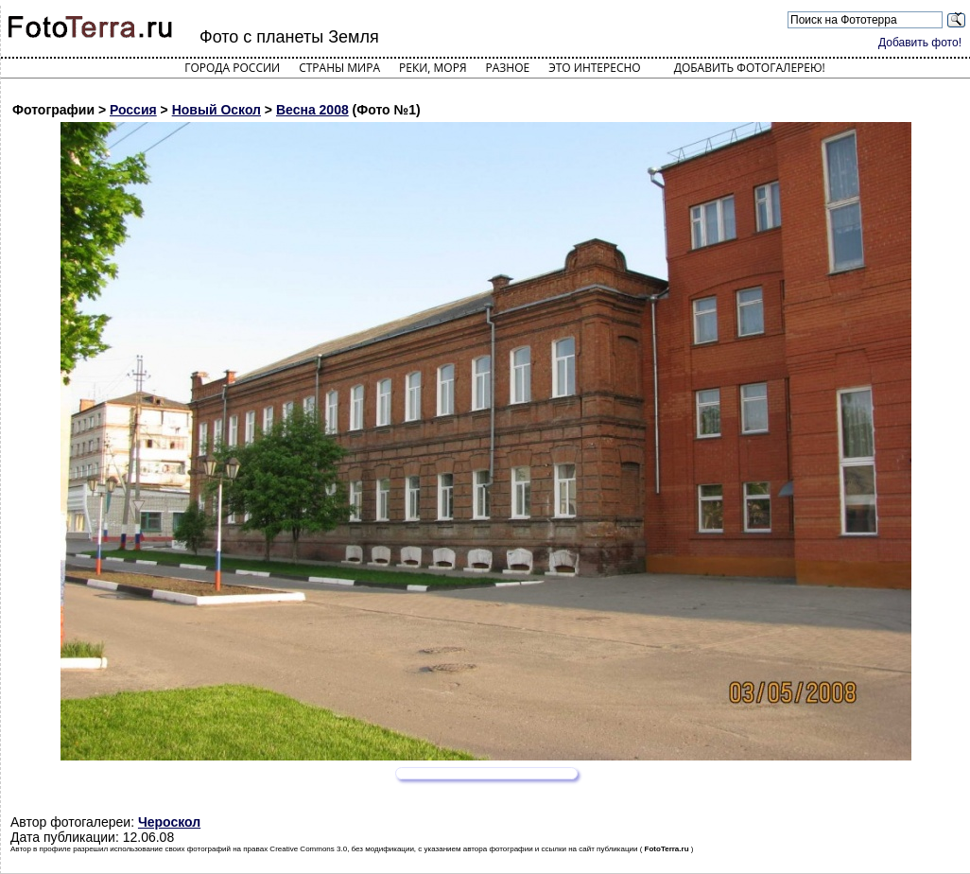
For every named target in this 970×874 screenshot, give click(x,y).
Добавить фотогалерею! (749, 68)
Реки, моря (432, 68)
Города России (232, 68)
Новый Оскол (216, 109)
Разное (508, 68)
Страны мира (339, 68)
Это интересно (594, 68)
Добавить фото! (919, 42)
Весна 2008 (312, 109)
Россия (133, 109)
